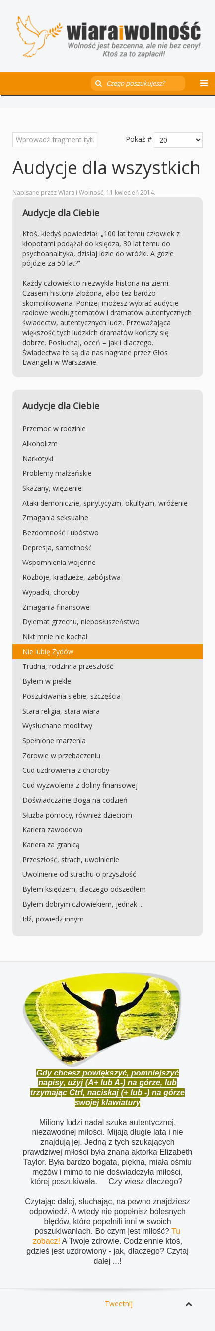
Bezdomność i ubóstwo (60, 532)
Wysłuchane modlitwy (57, 725)
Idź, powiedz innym (53, 918)
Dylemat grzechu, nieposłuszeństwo (81, 621)
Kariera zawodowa (52, 829)
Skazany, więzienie (52, 488)
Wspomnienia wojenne (59, 562)
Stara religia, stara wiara (61, 711)
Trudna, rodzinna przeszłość (67, 666)
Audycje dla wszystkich (106, 167)
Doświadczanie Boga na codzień (75, 800)
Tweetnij (119, 1303)
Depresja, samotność (57, 547)
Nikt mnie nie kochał (55, 636)
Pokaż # (139, 139)
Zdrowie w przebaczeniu (61, 755)
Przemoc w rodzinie (54, 428)
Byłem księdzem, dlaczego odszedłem (84, 889)
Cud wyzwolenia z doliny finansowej (80, 785)
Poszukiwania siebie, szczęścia (71, 696)
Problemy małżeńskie (57, 473)
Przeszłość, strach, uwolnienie (70, 859)
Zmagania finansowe (56, 607)
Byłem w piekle (46, 681)
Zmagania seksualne (55, 517)
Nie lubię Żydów (47, 651)
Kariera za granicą (51, 844)
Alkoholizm (40, 443)
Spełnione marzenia (54, 740)
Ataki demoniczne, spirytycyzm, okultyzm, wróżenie (105, 503)
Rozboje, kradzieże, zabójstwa (71, 577)
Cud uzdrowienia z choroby (65, 770)
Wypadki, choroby (50, 592)
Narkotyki (37, 458)
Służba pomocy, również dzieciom (77, 814)
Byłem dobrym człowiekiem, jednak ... (82, 904)
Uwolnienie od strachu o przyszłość (79, 874)
